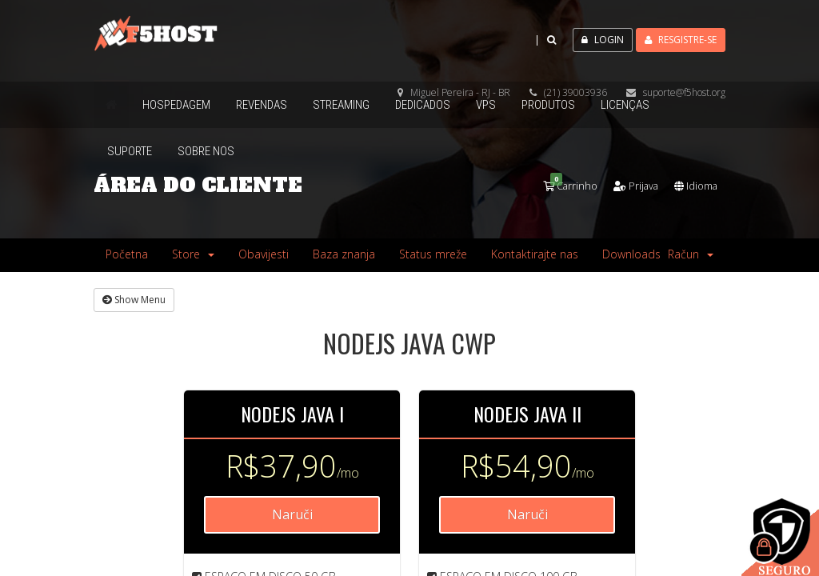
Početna (127, 253)
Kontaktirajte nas (534, 253)
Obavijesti (263, 253)
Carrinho (555, 185)
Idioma (692, 185)
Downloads (631, 253)
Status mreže (433, 253)
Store (193, 253)
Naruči (292, 513)
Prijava (626, 185)
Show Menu (134, 299)
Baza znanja (344, 253)
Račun (690, 253)
